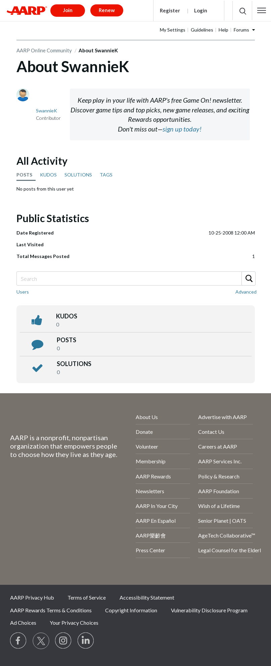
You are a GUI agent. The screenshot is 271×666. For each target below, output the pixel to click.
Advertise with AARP (222, 417)
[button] (261, 10)
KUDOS (48, 174)
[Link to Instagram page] (63, 640)
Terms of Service (86, 597)
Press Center (150, 550)
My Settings (172, 30)
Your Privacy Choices (74, 622)
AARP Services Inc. (219, 461)
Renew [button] (107, 10)
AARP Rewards (153, 476)
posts (66, 340)
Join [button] (68, 10)
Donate (144, 431)
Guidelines (202, 30)
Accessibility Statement (147, 597)
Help (223, 30)
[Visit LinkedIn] (86, 640)
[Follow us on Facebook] (18, 640)
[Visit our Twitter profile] (41, 640)
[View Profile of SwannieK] (46, 110)
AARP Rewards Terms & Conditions (51, 610)
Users (22, 292)
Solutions (74, 363)
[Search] (135, 278)
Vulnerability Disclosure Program (209, 610)
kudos (66, 316)
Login (200, 10)
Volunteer (147, 446)
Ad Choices (23, 622)
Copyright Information (131, 610)
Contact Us (211, 431)
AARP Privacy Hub (32, 597)
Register (170, 10)
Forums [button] (241, 30)
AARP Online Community (44, 50)
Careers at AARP (217, 446)
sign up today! (182, 129)
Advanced (246, 292)
